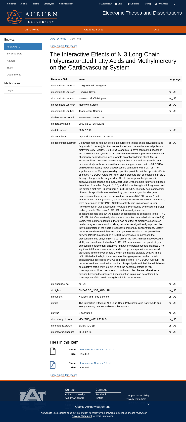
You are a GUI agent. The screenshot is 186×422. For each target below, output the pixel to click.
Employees (49, 4)
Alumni (23, 4)
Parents (35, 4)
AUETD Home (31, 29)
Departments (14, 74)
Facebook (100, 394)
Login (10, 90)
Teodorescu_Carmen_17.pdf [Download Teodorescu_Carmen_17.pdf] (96, 363)
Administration (66, 4)
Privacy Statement (82, 416)
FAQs (156, 29)
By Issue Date (14, 53)
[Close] (148, 404)
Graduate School (94, 29)
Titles (10, 67)
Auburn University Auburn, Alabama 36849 (75, 398)
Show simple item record (63, 46)
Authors (11, 60)
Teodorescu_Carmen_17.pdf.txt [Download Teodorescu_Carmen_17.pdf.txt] (98, 349)
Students (11, 4)
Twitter (99, 397)
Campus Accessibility (137, 395)
